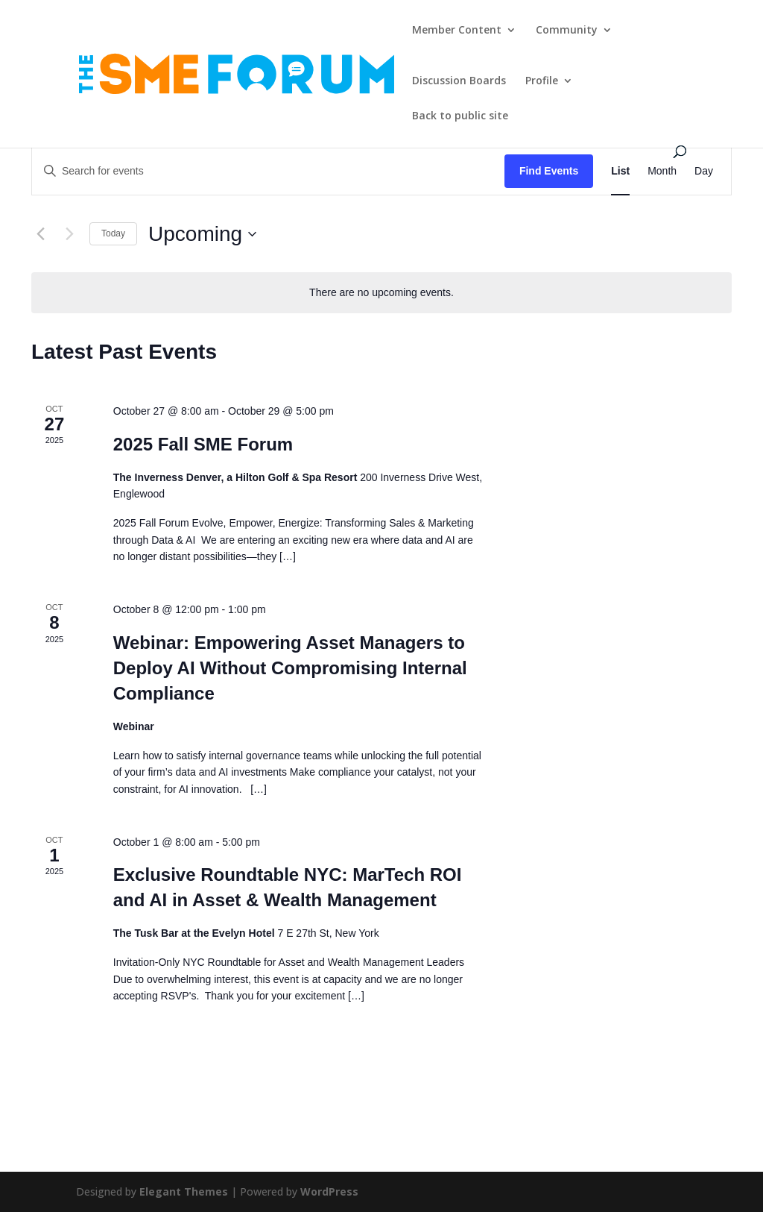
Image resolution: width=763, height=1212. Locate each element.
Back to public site (460, 116)
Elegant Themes (183, 1191)
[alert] (381, 292)
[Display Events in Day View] (703, 171)
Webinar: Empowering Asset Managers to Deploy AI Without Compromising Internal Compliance (290, 667)
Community (567, 31)
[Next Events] (69, 234)
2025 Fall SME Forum (203, 444)
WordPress (329, 1191)
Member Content (456, 31)
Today (113, 233)
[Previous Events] (40, 234)
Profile (541, 81)
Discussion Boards (459, 81)
